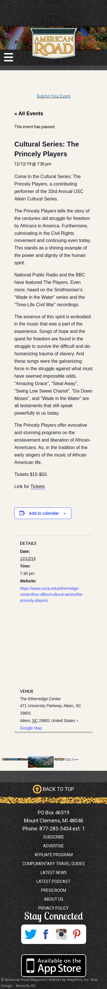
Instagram (61, 934)
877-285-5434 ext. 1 (62, 829)
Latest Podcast (53, 881)
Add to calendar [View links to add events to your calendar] (44, 513)
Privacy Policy (53, 908)
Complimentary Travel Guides (53, 863)
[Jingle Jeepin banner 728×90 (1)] (66, 759)
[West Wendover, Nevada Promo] (15, 759)
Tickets (38, 486)
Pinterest (77, 934)
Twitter (30, 934)
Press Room (53, 890)
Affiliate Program (54, 855)
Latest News (54, 872)
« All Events (28, 113)
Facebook (46, 934)
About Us (53, 899)
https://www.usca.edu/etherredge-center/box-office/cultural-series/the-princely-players (51, 594)
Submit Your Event (53, 96)
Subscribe (53, 837)
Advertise (53, 846)
